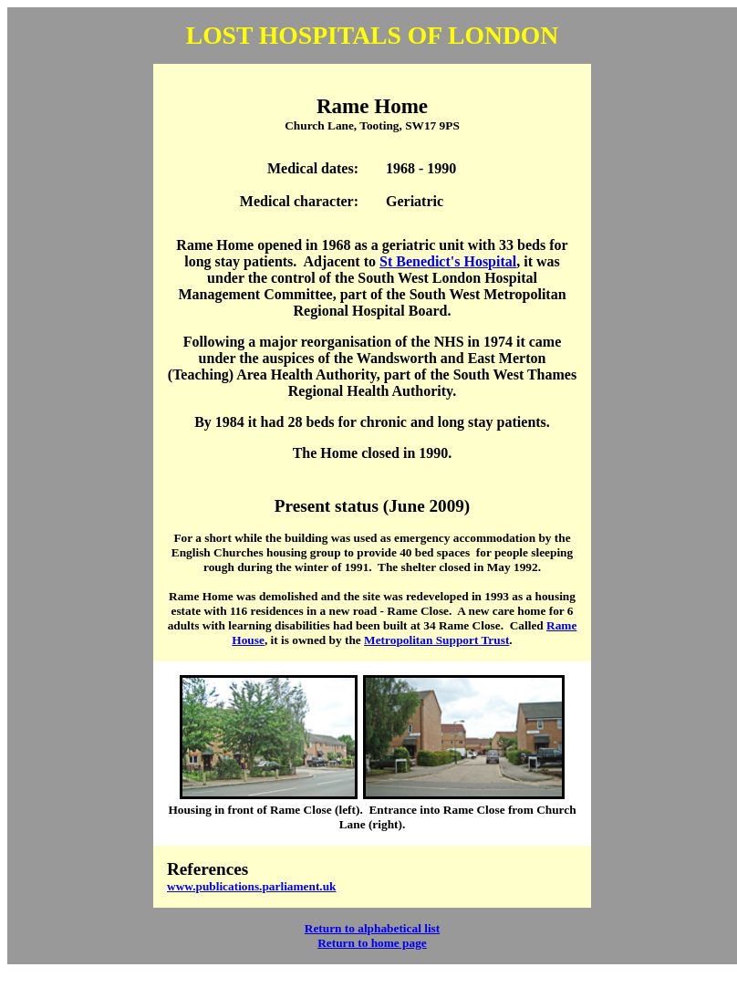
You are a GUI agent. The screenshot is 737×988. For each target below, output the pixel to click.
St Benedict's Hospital (447, 261)
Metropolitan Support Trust (436, 640)
